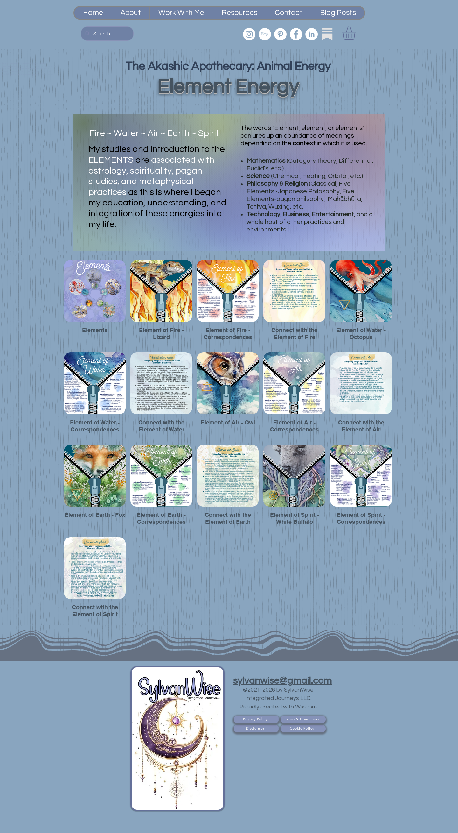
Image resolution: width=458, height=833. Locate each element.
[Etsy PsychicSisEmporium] (265, 34)
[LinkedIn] (311, 34)
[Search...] (106, 34)
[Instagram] (249, 34)
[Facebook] (296, 34)
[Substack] (327, 34)
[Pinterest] (280, 34)
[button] (356, 33)
